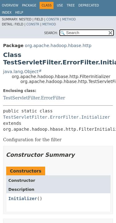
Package (29, 5)
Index (6, 12)
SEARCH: (51, 33)
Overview (10, 5)
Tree (71, 5)
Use (60, 5)
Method (69, 19)
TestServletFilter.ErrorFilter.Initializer (56, 117)
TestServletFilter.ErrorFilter (34, 97)
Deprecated (88, 5)
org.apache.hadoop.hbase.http (58, 45)
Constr (52, 19)
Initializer (22, 198)
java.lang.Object (20, 71)
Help (19, 12)
